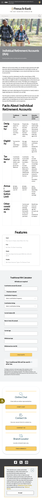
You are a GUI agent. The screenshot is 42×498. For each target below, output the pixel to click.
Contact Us (21, 427)
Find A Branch (21, 448)
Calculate (21, 354)
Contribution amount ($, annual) (12, 285)
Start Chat (21, 407)
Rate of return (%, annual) (11, 320)
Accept (20, 493)
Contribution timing (9, 303)
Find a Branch (39, 2)
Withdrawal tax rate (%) (10, 346)
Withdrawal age (8, 338)
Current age (7, 330)
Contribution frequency (10, 295)
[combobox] (19, 16)
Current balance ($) (9, 313)
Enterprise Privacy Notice (25, 485)
